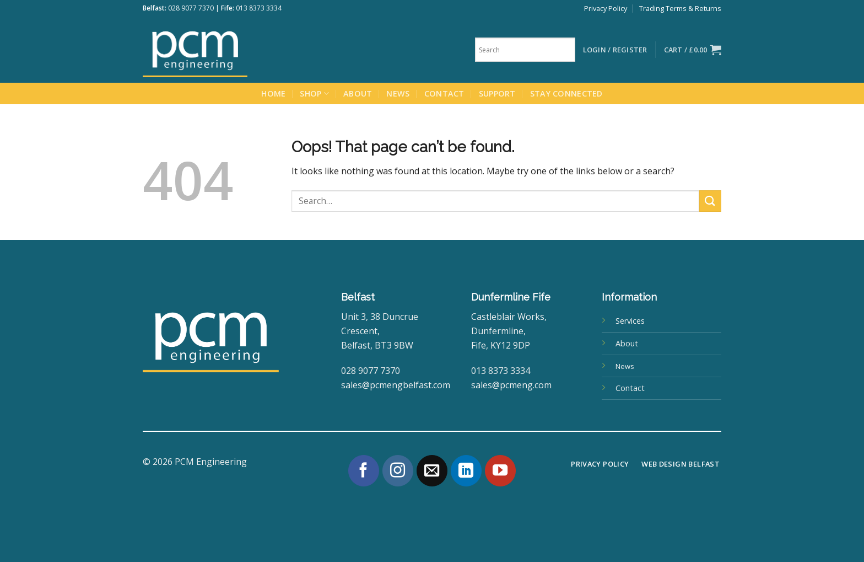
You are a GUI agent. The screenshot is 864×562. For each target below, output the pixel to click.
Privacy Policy (605, 8)
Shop (314, 93)
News (397, 93)
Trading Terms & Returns (680, 8)
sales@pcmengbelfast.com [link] (395, 385)
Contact (444, 93)
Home (273, 93)
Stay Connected (566, 93)
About (357, 93)
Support (497, 93)
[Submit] (710, 201)
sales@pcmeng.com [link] (511, 385)
